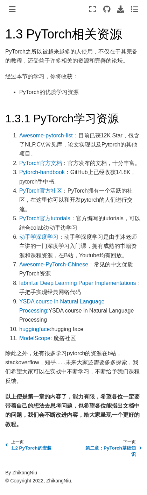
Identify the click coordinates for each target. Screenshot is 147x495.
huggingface (34, 329)
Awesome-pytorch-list (46, 135)
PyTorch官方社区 (40, 191)
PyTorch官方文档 (40, 163)
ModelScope (34, 338)
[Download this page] (120, 9)
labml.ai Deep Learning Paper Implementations (77, 283)
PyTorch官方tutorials (44, 218)
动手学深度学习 (38, 237)
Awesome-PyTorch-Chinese (53, 264)
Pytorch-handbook (42, 172)
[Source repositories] (106, 9)
